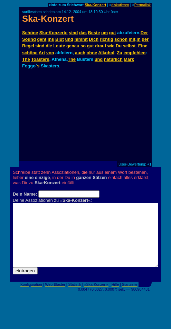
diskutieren (120, 5)
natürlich (113, 59)
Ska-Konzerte (53, 32)
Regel (28, 45)
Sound (29, 39)
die (49, 45)
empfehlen (134, 52)
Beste (94, 32)
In (138, 39)
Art (42, 52)
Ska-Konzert (95, 5)
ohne (92, 52)
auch (80, 52)
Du (119, 45)
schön (120, 39)
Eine (143, 45)
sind (73, 32)
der (145, 39)
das (83, 32)
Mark (129, 59)
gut (112, 32)
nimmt (80, 39)
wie (111, 45)
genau (72, 45)
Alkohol (106, 52)
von (50, 52)
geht (41, 39)
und (69, 39)
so (83, 45)
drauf (100, 45)
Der (144, 32)
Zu (119, 52)
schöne (30, 52)
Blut (59, 39)
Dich (93, 39)
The (26, 59)
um (104, 32)
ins (51, 39)
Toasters (40, 59)
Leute (59, 45)
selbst (129, 45)
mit (132, 39)
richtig (106, 39)
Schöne (30, 32)
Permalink (142, 5)
